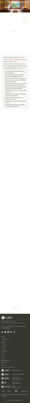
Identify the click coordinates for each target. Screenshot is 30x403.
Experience (5, 351)
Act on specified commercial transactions (19, 394)
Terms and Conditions (5, 394)
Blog (2, 358)
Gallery (3, 348)
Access (3, 353)
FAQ (2, 365)
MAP (8, 328)
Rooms (3, 341)
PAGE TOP (15, 308)
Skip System (5, 360)
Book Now (4, 363)
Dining (3, 344)
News (3, 355)
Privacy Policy (4, 395)
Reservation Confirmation (8, 367)
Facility (3, 346)
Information (5, 339)
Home (3, 336)
